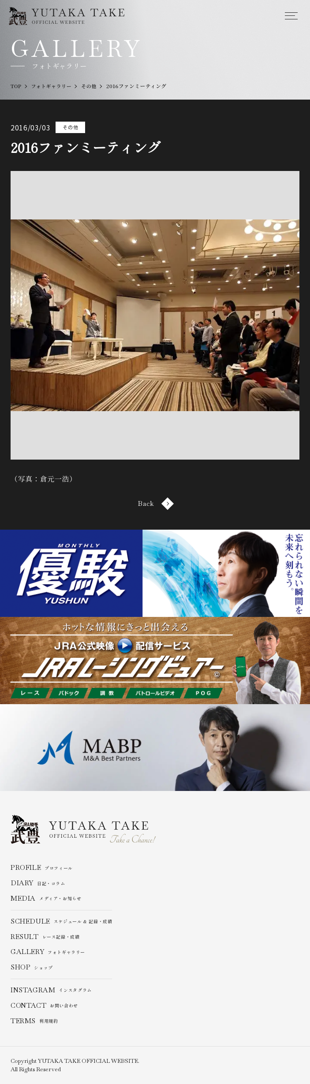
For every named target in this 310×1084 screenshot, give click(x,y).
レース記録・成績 (45, 937)
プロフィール (42, 868)
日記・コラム (38, 884)
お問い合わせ (44, 1006)
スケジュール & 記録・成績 (61, 921)
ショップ (32, 968)
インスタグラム (51, 990)
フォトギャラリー (48, 952)
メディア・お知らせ (46, 899)
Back (155, 503)
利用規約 (34, 1021)
